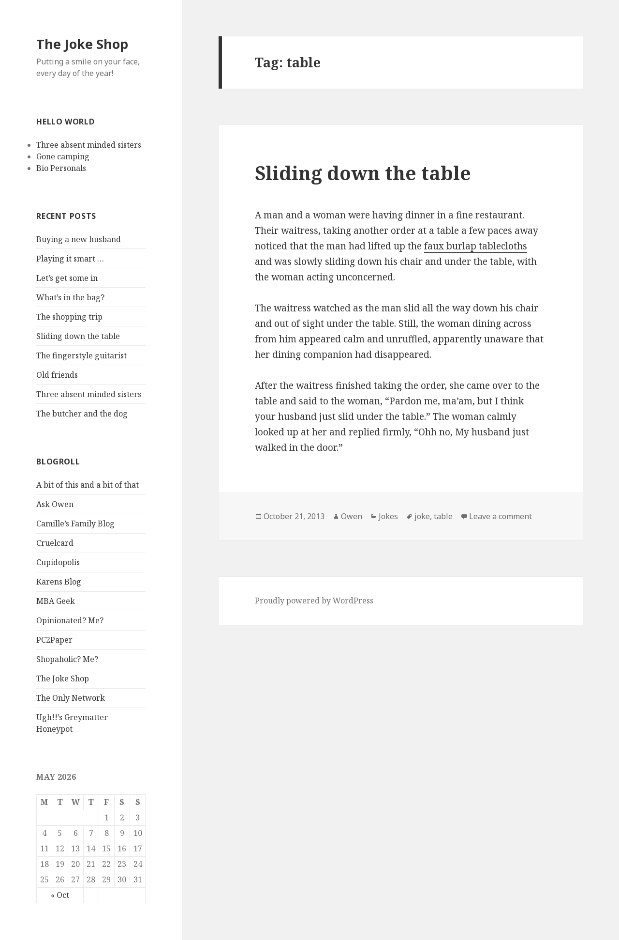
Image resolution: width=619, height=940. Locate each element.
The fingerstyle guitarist (81, 355)
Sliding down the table (78, 336)
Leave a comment (500, 516)
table (443, 516)
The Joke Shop (82, 44)
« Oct (60, 895)
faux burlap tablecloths (475, 246)
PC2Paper (54, 639)
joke (422, 516)
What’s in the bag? (70, 297)
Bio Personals (61, 168)
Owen (351, 516)
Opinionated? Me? (69, 620)
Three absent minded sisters (88, 144)
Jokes (388, 516)
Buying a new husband (78, 239)
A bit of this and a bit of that (87, 484)
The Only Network (70, 698)
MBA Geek (55, 601)
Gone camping (62, 156)
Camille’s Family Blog (75, 523)
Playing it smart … (70, 258)
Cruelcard (55, 543)
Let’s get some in (67, 278)
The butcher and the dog (82, 413)
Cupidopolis (58, 562)
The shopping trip (69, 316)
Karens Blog (58, 581)
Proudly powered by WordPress (314, 600)
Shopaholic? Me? (67, 659)
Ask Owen (55, 504)
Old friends (57, 375)
